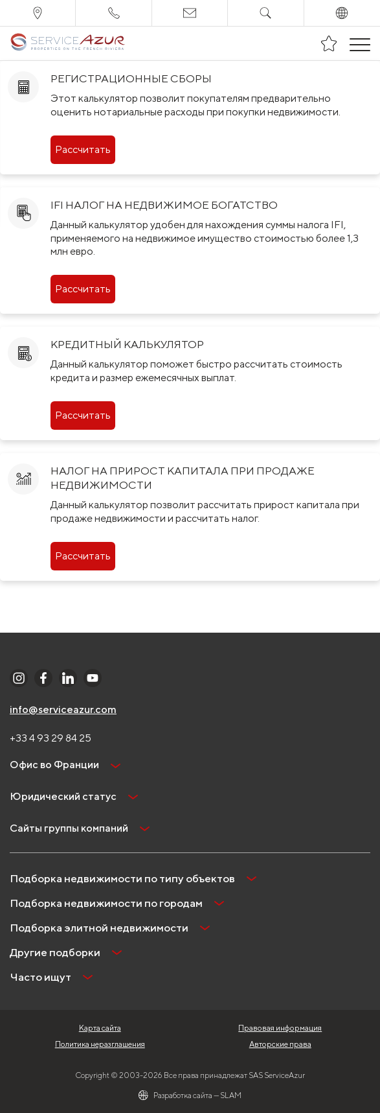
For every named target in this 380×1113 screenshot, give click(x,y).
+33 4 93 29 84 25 (50, 738)
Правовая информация (280, 1028)
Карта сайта (100, 1028)
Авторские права (280, 1044)
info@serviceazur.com (63, 709)
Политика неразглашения (100, 1044)
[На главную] (68, 43)
